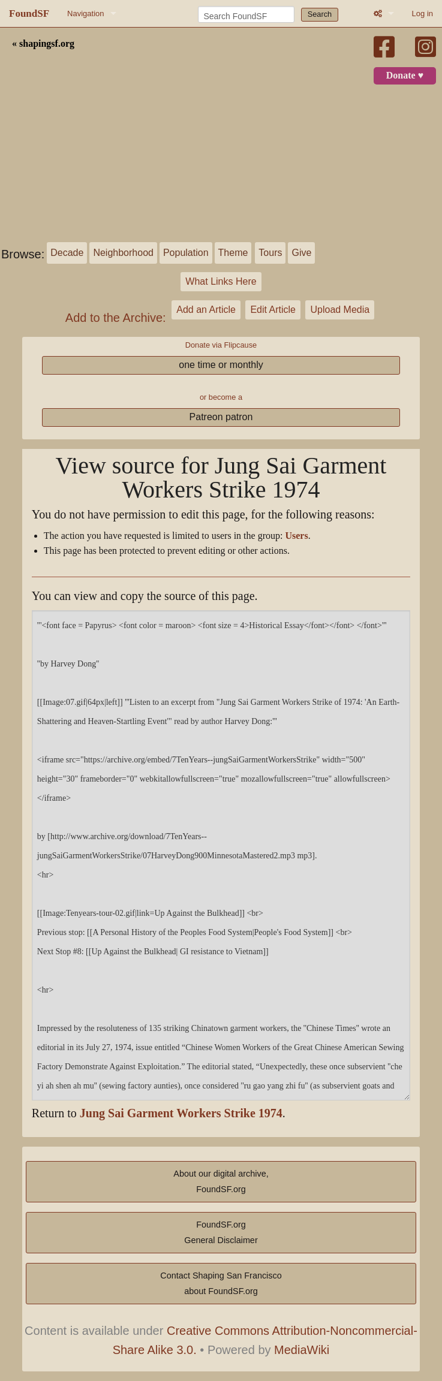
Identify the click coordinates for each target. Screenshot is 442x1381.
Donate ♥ (404, 75)
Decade (66, 253)
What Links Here (220, 281)
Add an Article (206, 309)
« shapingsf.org (43, 43)
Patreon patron (221, 417)
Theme (233, 253)
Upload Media (339, 309)
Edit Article (273, 309)
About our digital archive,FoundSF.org (220, 1181)
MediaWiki (301, 1349)
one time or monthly (221, 365)
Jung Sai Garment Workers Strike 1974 (181, 1113)
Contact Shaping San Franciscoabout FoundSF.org (220, 1283)
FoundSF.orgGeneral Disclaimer (220, 1232)
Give (301, 253)
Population (186, 253)
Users (296, 535)
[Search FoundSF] (246, 14)
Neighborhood (123, 253)
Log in (422, 13)
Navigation (85, 13)
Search (320, 14)
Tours (270, 253)
